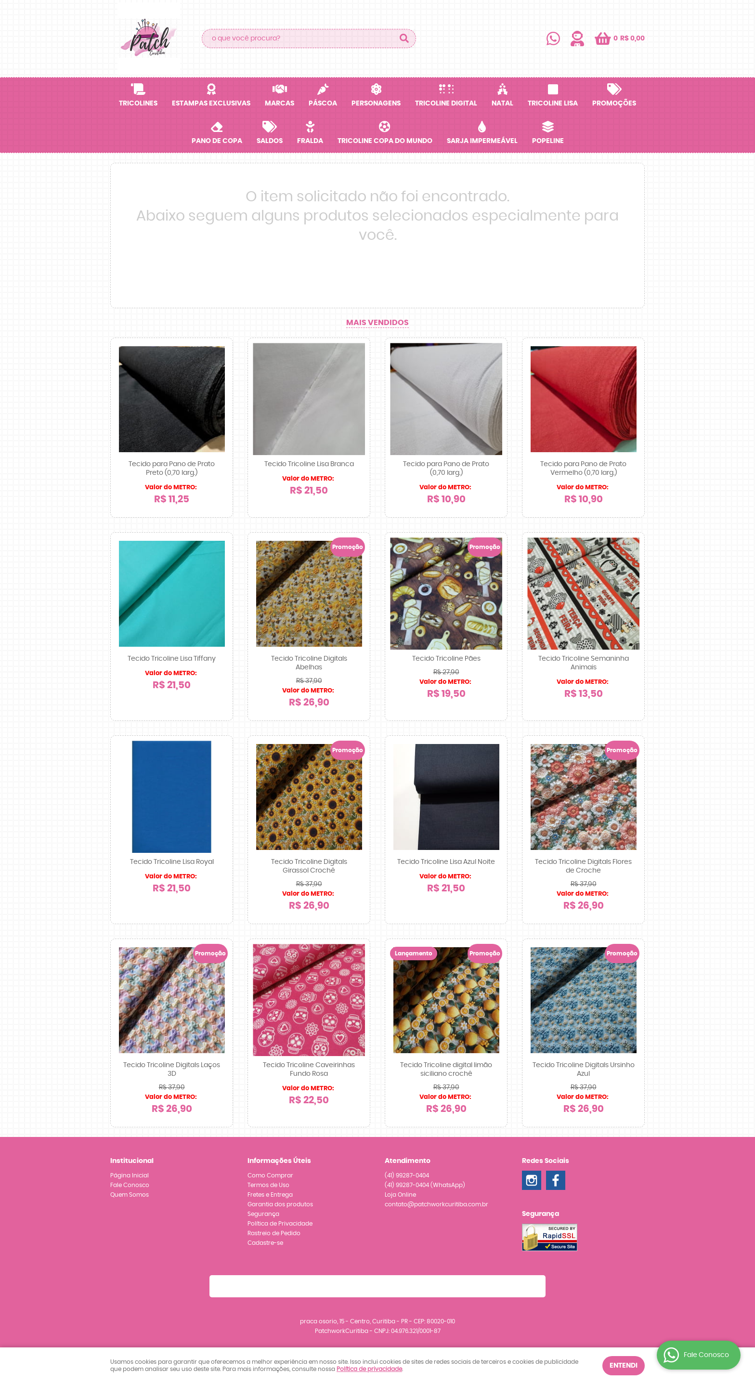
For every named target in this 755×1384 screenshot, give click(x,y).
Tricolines (138, 103)
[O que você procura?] (404, 38)
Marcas (279, 103)
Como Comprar (270, 1175)
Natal (502, 103)
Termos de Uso (268, 1185)
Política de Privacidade (279, 1224)
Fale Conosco (129, 1185)
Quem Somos (129, 1195)
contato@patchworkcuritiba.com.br (436, 1204)
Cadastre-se (265, 1243)
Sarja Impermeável (482, 141)
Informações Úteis (279, 1161)
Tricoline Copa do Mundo (385, 141)
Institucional (132, 1161)
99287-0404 (407, 1175)
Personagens (376, 103)
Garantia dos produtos (280, 1204)
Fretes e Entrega (270, 1195)
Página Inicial (129, 1175)
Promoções (614, 103)
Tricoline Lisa (553, 103)
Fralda (310, 141)
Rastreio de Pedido (273, 1233)
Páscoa (323, 103)
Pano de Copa (217, 141)
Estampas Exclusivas (211, 103)
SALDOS (270, 141)
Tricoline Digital (446, 103)
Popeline (548, 141)
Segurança (263, 1214)
